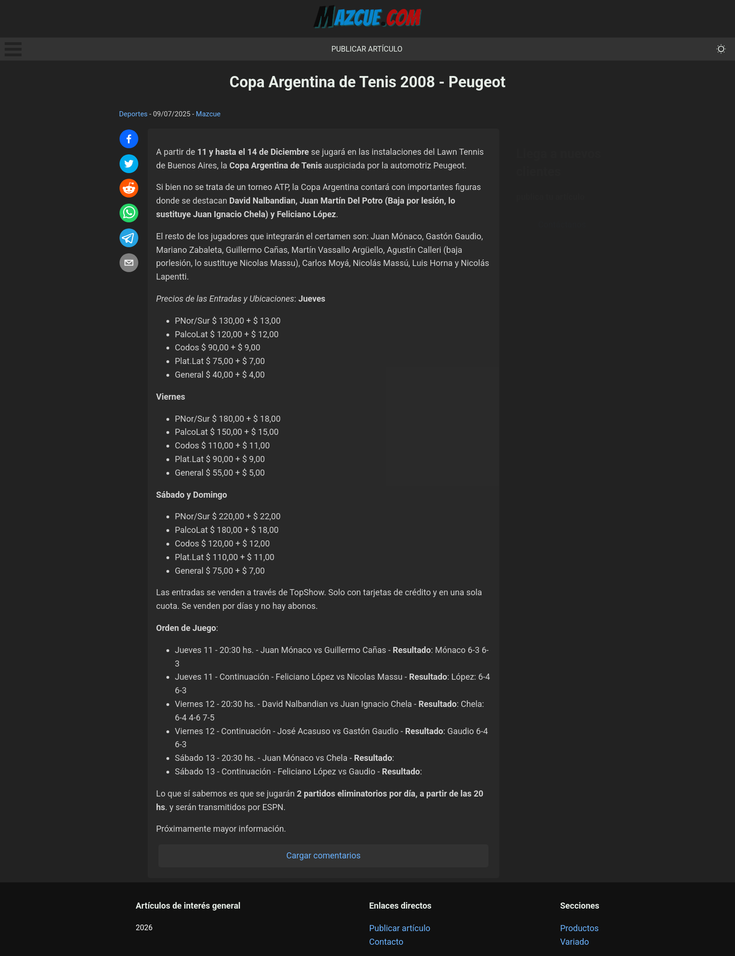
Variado (574, 942)
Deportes (133, 114)
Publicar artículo (367, 49)
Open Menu (13, 49)
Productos (579, 928)
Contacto (386, 942)
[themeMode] (721, 49)
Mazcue (208, 114)
